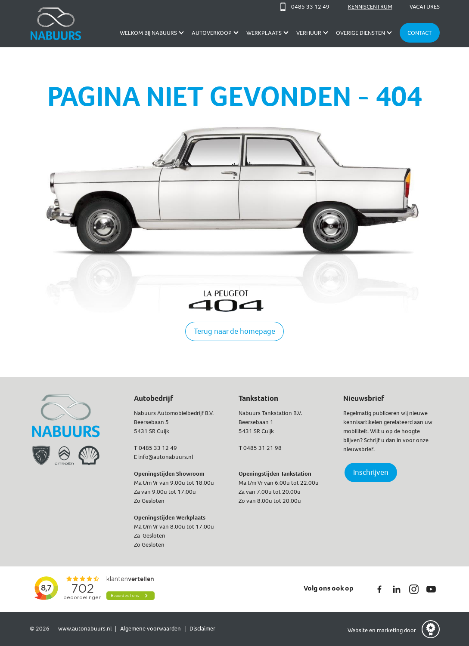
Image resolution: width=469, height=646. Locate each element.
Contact (419, 33)
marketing (390, 630)
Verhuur (308, 33)
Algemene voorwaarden (150, 628)
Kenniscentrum (370, 7)
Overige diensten (360, 33)
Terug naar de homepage (234, 331)
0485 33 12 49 (158, 448)
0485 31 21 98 (262, 448)
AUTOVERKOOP (212, 33)
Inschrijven (370, 472)
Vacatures (425, 7)
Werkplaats (264, 33)
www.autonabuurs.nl (85, 628)
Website (358, 630)
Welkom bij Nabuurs (148, 33)
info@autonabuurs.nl (165, 457)
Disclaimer (202, 628)
